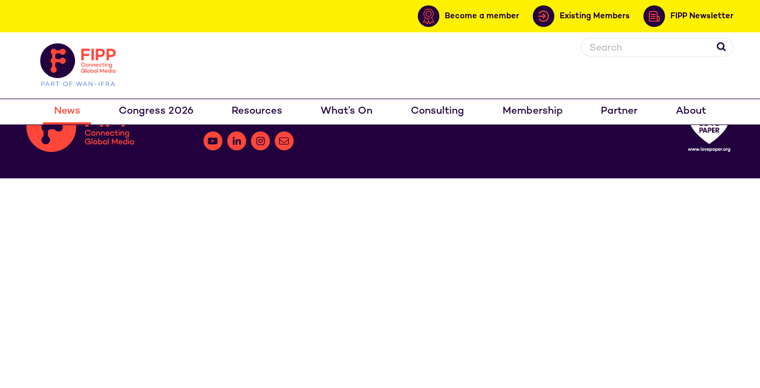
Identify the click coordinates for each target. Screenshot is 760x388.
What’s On (346, 111)
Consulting (437, 111)
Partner (619, 111)
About (691, 111)
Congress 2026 (156, 111)
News (67, 111)
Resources (257, 111)
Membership (533, 111)
